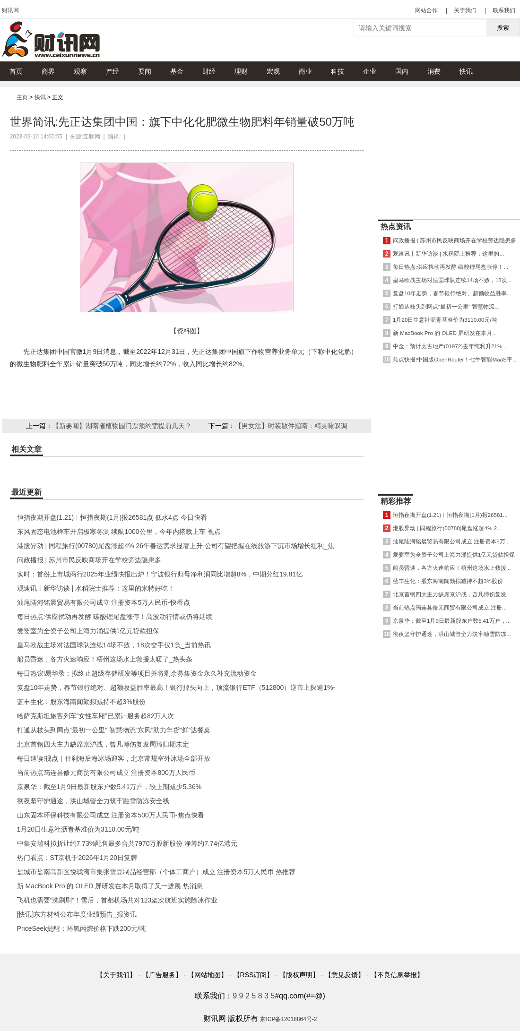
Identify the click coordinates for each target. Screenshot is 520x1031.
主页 (22, 97)
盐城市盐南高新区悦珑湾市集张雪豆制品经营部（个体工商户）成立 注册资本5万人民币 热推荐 (156, 872)
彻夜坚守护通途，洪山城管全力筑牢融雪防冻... (452, 634)
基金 (176, 71)
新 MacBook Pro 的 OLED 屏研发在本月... (445, 333)
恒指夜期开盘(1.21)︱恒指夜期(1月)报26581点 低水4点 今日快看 (112, 517)
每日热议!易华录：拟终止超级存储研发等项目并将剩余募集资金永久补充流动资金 (137, 673)
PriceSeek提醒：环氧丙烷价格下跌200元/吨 (81, 928)
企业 (369, 71)
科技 (337, 71)
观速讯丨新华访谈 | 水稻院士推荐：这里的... (448, 253)
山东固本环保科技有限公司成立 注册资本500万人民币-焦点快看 (110, 815)
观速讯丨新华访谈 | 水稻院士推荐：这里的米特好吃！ (95, 588)
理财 (241, 71)
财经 (209, 71)
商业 (305, 71)
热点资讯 (396, 227)
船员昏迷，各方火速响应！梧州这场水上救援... (452, 568)
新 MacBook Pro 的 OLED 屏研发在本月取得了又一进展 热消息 (110, 886)
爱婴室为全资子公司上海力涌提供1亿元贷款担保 (88, 631)
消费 (434, 71)
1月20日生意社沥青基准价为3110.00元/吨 (78, 829)
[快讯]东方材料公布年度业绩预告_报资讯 (77, 914)
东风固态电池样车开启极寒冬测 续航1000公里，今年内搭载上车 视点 (119, 531)
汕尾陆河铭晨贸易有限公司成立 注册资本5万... (451, 541)
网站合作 (426, 10)
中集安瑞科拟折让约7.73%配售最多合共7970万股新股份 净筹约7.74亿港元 (127, 843)
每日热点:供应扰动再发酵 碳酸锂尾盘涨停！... (450, 267)
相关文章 (26, 449)
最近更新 (26, 492)
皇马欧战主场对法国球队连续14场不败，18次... (452, 280)
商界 (48, 71)
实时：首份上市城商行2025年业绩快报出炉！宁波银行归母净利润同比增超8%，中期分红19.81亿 (160, 574)
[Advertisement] (449, 700)
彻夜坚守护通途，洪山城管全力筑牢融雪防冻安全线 (93, 801)
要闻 (144, 71)
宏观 (273, 71)
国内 (401, 71)
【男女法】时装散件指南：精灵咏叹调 (291, 426)
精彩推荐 (396, 501)
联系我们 (504, 10)
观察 (80, 71)
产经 (112, 71)
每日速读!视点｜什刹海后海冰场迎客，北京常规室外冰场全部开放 (114, 758)
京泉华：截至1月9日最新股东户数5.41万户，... (452, 621)
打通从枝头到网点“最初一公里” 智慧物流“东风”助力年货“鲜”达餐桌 (114, 730)
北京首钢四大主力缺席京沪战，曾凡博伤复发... (452, 594)
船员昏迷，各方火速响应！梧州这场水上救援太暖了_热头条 (105, 659)
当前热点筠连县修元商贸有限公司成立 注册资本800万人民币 (106, 772)
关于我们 (465, 10)
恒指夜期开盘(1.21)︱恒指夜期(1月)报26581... (450, 515)
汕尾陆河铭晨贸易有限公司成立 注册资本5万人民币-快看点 (103, 602)
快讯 (466, 71)
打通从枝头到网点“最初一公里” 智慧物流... (446, 306)
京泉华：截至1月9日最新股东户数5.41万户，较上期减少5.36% (109, 786)
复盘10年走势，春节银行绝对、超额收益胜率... (452, 293)
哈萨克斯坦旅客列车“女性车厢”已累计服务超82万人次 (95, 716)
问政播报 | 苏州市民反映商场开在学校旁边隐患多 (89, 560)
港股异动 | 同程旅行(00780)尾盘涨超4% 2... (447, 528)
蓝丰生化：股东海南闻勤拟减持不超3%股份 (81, 701)
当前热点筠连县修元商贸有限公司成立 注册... (450, 607)
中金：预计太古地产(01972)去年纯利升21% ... (450, 346)
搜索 (503, 27)
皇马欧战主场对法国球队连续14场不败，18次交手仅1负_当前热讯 (114, 645)
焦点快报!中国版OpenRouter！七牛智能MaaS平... (455, 359)
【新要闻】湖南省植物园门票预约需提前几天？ (121, 426)
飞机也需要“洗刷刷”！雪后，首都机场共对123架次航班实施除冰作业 (117, 900)
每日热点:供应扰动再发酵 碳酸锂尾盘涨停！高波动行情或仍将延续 (115, 616)
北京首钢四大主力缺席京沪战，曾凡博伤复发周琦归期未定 (103, 744)
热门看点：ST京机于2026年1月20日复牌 (77, 857)
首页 (16, 71)
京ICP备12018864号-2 (288, 1019)
